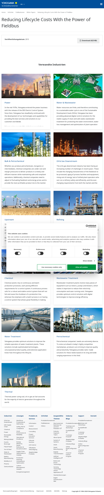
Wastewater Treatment (68, 278)
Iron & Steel (7, 449)
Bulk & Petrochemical (15, 161)
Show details (87, 261)
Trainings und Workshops (70, 427)
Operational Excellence (20, 438)
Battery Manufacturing (8, 457)
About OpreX (57, 438)
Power (8, 102)
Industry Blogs (70, 444)
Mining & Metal (8, 439)
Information (32, 423)
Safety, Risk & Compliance (20, 427)
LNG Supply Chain (7, 426)
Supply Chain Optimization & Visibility (20, 453)
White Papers (31, 12)
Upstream (9, 219)
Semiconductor (8, 467)
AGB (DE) (48, 491)
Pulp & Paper (8, 447)
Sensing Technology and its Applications (57, 469)
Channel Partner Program (68, 454)
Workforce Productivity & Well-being (20, 422)
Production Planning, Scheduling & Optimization (20, 460)
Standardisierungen (60, 475)
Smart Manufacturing (58, 448)
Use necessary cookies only (52, 267)
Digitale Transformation (58, 453)
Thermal (9, 391)
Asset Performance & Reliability (21, 433)
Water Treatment (13, 336)
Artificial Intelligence (57, 457)
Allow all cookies (81, 267)
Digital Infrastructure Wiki (58, 479)
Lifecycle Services (31, 441)
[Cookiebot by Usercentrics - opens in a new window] (87, 226)
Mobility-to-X (8, 461)
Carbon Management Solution (20, 467)
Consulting (32, 432)
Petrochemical (63, 336)
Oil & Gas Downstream (67, 161)
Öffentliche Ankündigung (33, 448)
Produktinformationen (48, 420)
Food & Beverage (7, 443)
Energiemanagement (23, 472)
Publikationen (20, 12)
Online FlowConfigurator (71, 447)
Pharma (6, 464)
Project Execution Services (32, 436)
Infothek (10, 12)
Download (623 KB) (88, 40)
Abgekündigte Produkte (33, 453)
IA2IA (55, 445)
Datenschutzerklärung (27, 491)
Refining (61, 219)
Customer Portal (69, 436)
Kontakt (94, 416)
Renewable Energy (7, 436)
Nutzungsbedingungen (10, 491)
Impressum (40, 491)
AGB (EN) (56, 491)
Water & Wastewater (67, 102)
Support (81, 416)
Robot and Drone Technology (57, 462)
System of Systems (57, 441)
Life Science (32, 445)
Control (31, 426)
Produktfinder (70, 431)
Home (4, 12)
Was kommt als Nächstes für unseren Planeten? (58, 426)
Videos (43, 426)
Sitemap (64, 491)
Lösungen (20, 416)
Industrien (8, 416)
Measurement (33, 429)
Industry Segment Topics (56, 433)
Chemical (9, 278)
